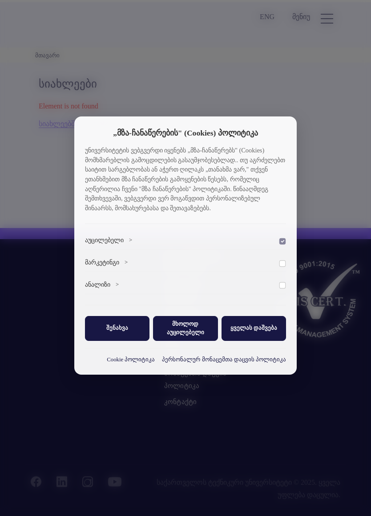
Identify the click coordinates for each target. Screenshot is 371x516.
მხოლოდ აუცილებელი (185, 328)
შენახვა (117, 328)
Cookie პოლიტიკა (131, 359)
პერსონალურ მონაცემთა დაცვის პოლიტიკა (224, 359)
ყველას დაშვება (253, 328)
